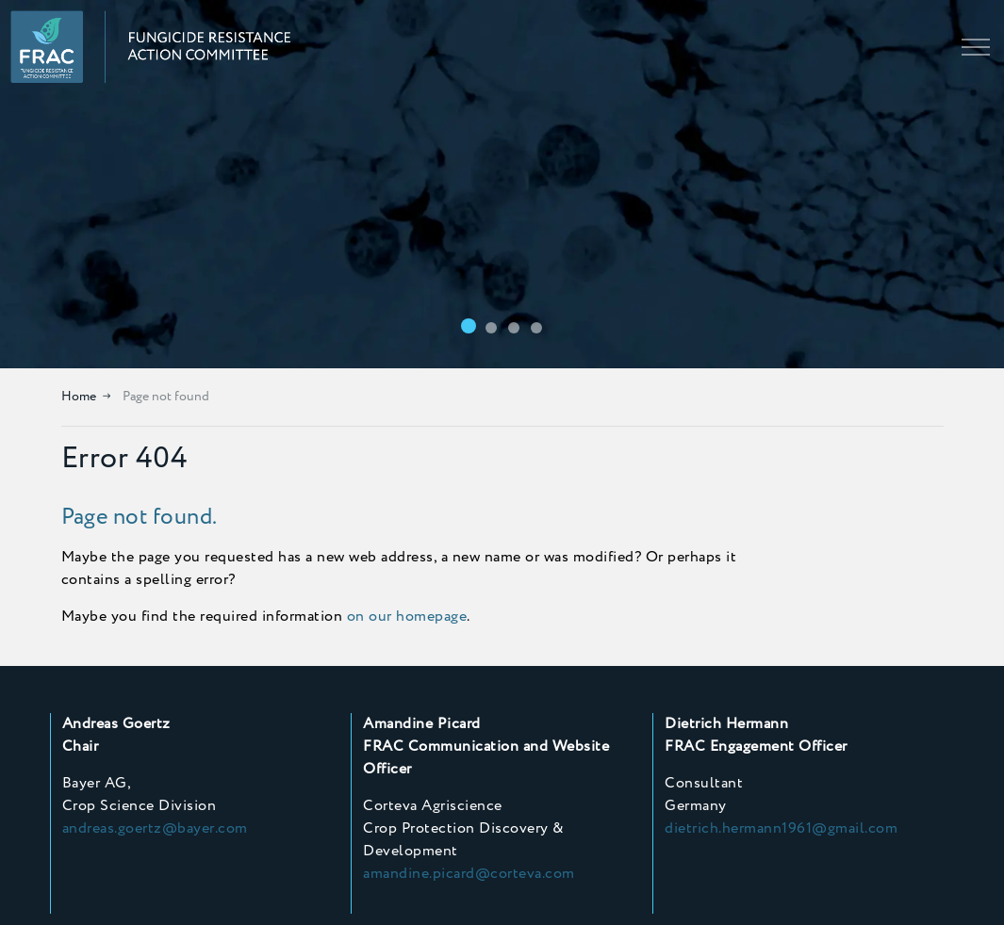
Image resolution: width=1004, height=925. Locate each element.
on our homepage (407, 616)
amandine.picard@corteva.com (469, 873)
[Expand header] (975, 47)
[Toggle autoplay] (985, 349)
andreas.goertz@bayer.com (155, 828)
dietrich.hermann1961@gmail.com (781, 828)
